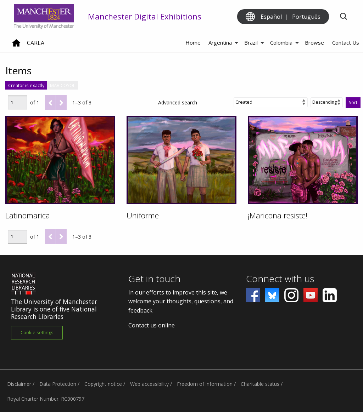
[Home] (16, 46)
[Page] (17, 102)
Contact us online (151, 325)
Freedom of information (205, 383)
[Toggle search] (343, 16)
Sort (353, 102)
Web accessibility (149, 383)
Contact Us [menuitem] (345, 42)
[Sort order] (327, 102)
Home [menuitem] (193, 42)
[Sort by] (271, 102)
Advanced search (177, 102)
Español (271, 17)
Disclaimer (19, 383)
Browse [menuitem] (314, 42)
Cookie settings (37, 332)
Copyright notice (103, 383)
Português (306, 17)
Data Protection (57, 383)
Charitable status (260, 383)
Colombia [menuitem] (281, 42)
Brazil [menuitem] (251, 42)
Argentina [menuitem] (220, 42)
